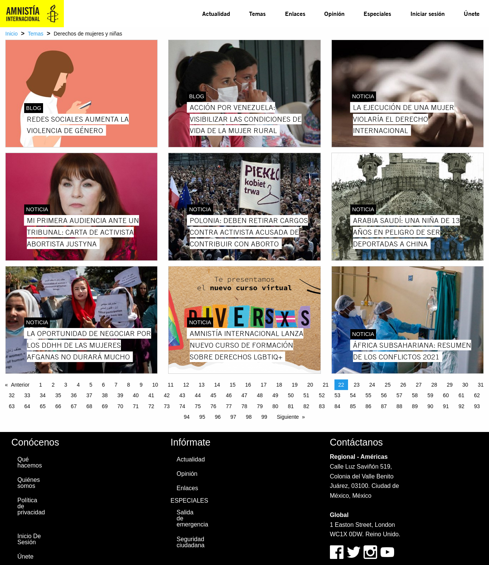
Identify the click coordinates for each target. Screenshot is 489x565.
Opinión (334, 13)
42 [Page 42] (167, 395)
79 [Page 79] (260, 406)
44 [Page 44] (198, 395)
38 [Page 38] (105, 395)
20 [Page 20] (310, 385)
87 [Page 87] (384, 406)
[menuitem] (216, 13)
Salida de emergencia (191, 518)
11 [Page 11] (171, 385)
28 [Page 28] (434, 385)
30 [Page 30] (465, 385)
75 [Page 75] (198, 406)
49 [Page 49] (275, 395)
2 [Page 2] (53, 385)
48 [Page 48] (260, 395)
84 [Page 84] (337, 406)
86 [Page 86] (368, 406)
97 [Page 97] (233, 417)
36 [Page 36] (74, 395)
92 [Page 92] (461, 406)
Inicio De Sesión (29, 539)
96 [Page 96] (218, 417)
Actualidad (216, 13)
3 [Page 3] (65, 385)
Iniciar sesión (427, 13)
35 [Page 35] (58, 395)
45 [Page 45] (213, 395)
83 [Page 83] (322, 406)
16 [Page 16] (248, 385)
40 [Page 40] (136, 395)
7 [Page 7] (116, 385)
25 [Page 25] (388, 385)
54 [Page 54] (353, 395)
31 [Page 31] (481, 385)
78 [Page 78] (244, 406)
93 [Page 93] (477, 406)
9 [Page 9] (140, 385)
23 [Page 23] (357, 385)
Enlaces (295, 13)
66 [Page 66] (58, 406)
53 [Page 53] (337, 395)
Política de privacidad (31, 506)
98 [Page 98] (249, 417)
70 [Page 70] (120, 406)
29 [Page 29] (450, 385)
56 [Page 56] (384, 395)
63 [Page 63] (12, 406)
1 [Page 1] (40, 385)
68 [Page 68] (89, 406)
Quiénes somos (28, 483)
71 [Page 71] (136, 406)
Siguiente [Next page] (288, 417)
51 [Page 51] (306, 395)
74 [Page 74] (183, 406)
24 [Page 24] (372, 385)
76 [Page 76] (213, 406)
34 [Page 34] (43, 395)
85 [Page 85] (353, 406)
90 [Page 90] (430, 406)
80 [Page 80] (275, 406)
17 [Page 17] (264, 385)
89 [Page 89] (415, 406)
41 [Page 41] (152, 395)
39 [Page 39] (120, 395)
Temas (257, 13)
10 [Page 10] (155, 385)
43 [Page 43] (183, 395)
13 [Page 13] (202, 385)
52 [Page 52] (322, 395)
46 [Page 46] (229, 395)
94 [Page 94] (187, 417)
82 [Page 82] (306, 406)
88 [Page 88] (399, 406)
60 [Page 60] (446, 395)
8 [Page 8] (128, 385)
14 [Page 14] (217, 385)
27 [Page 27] (419, 385)
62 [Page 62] (477, 395)
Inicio (11, 34)
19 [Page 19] (295, 385)
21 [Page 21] (326, 385)
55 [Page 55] (368, 395)
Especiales (377, 13)
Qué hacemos (29, 462)
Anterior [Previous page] (20, 385)
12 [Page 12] (186, 385)
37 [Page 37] (89, 395)
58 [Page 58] (415, 395)
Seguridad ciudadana (190, 542)
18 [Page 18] (279, 385)
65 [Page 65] (43, 406)
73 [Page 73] (167, 406)
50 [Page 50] (291, 395)
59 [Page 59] (430, 395)
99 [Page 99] (264, 417)
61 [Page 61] (461, 395)
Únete (472, 13)
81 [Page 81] (291, 406)
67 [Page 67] (74, 406)
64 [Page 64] (27, 406)
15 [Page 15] (233, 385)
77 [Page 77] (229, 406)
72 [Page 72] (152, 406)
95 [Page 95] (202, 417)
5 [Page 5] (90, 385)
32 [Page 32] (12, 395)
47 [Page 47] (244, 395)
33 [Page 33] (27, 395)
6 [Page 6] (103, 385)
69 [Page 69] (105, 406)
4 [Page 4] (78, 385)
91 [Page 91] (446, 406)
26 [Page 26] (403, 385)
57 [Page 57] (399, 395)
